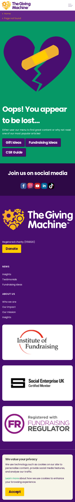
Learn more (12, 478)
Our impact (9, 307)
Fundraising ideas (43, 142)
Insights (6, 274)
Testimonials (9, 279)
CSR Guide (14, 152)
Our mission (9, 312)
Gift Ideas (13, 142)
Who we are (9, 302)
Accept (15, 491)
